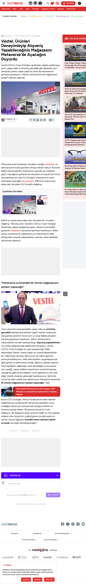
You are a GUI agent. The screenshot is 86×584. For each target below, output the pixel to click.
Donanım (61, 9)
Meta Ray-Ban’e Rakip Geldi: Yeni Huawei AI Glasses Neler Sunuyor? (68, 167)
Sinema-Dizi (71, 9)
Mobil (15, 9)
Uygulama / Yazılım (48, 9)
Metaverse (36, 453)
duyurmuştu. (7, 189)
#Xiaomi (24, 16)
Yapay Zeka (24, 453)
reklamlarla (6, 169)
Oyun (27, 9)
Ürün (21, 9)
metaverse (6, 238)
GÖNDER (42, 516)
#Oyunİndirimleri (62, 16)
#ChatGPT (50, 16)
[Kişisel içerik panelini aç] (57, 3)
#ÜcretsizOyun (77, 16)
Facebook (13, 453)
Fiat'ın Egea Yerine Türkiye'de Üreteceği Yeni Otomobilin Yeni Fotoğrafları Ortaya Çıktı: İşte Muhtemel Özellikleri (67, 65)
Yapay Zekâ (6, 9)
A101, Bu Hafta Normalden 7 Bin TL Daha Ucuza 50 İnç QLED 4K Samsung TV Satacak (68, 91)
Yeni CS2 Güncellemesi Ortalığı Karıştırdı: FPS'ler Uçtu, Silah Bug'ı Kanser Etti (68, 116)
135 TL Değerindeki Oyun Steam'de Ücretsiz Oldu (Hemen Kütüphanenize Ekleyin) (67, 142)
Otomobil (35, 9)
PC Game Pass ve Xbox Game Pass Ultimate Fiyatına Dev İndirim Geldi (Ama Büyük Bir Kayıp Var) (68, 191)
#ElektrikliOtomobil (36, 16)
